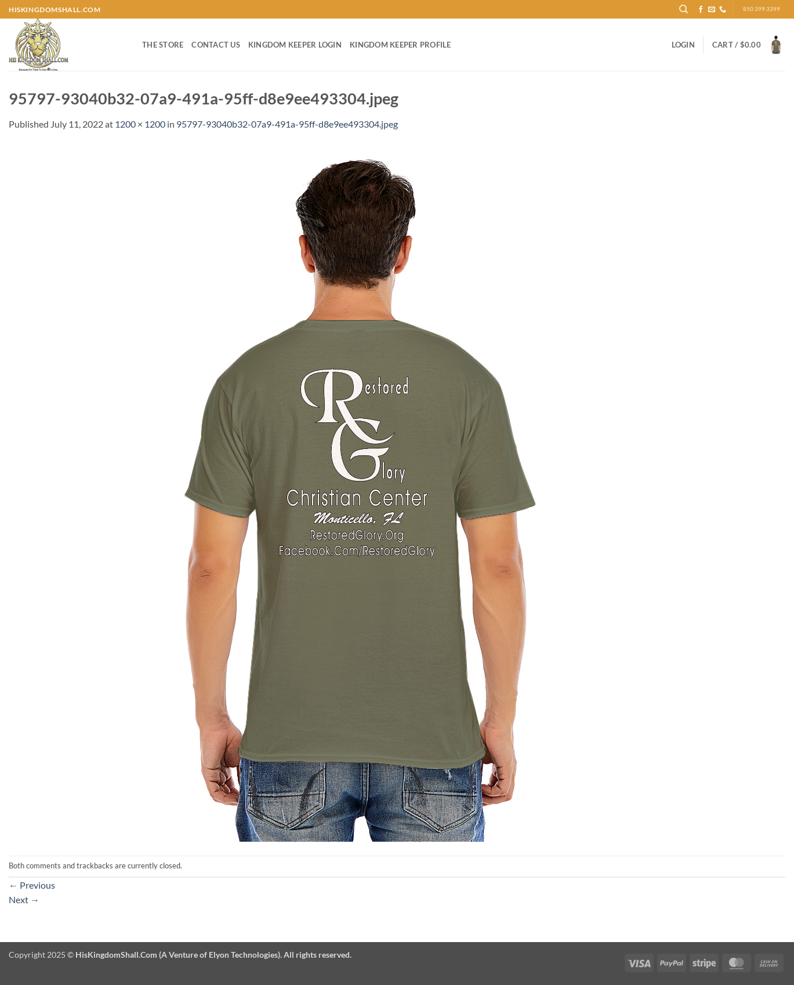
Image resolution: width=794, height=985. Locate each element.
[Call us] (722, 10)
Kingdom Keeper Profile (400, 44)
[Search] (683, 9)
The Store (162, 44)
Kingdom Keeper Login (295, 44)
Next (24, 899)
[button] (683, 44)
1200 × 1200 (140, 123)
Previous (32, 884)
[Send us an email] (711, 10)
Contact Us (215, 44)
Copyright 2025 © (180, 954)
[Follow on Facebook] (700, 10)
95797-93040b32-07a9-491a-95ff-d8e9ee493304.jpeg (287, 123)
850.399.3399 (761, 9)
